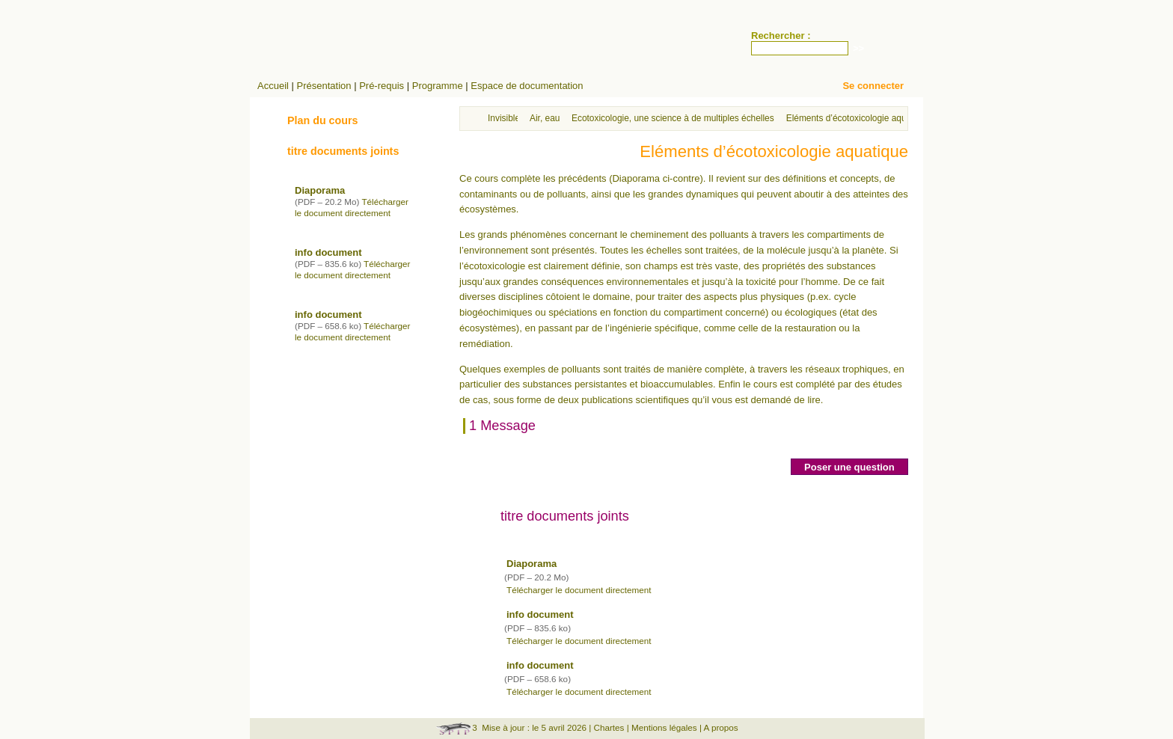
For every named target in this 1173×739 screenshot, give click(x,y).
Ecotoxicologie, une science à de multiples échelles (673, 118)
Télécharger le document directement (579, 590)
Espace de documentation (527, 85)
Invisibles (506, 118)
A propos (721, 727)
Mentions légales (664, 727)
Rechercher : (780, 35)
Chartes (609, 727)
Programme (437, 85)
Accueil (273, 85)
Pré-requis (381, 85)
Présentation (324, 85)
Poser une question (849, 467)
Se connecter (873, 85)
